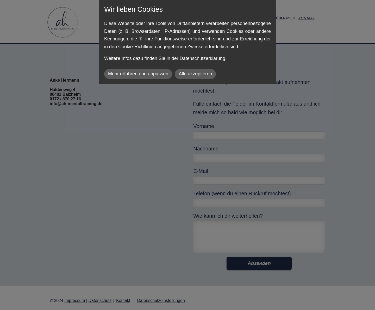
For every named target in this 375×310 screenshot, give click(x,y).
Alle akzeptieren (195, 73)
